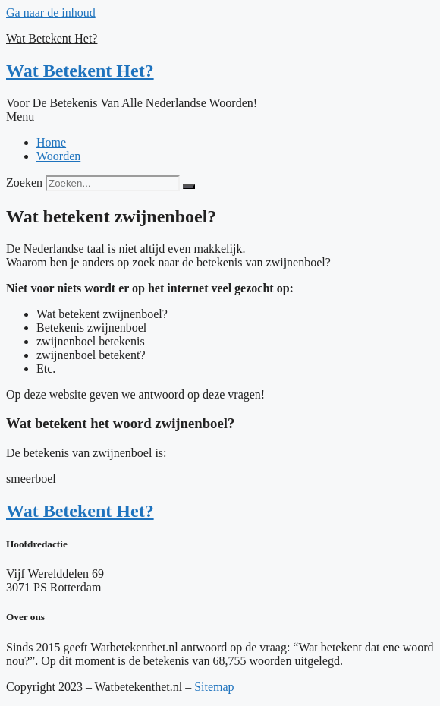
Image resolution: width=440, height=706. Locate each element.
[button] (220, 117)
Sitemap (214, 686)
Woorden (58, 156)
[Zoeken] (189, 186)
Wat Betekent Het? (51, 38)
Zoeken (24, 182)
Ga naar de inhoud (51, 12)
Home (51, 142)
